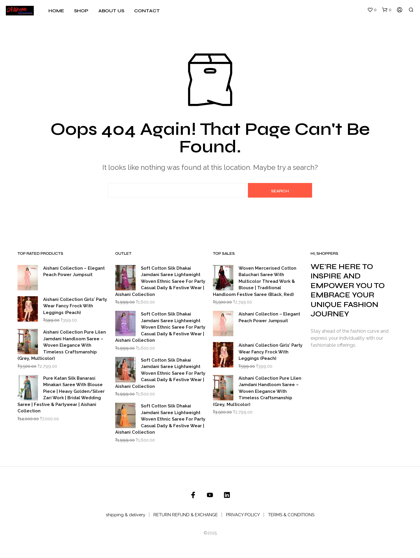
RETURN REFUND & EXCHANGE (185, 514)
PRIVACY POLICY (243, 514)
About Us (111, 10)
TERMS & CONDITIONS (291, 514)
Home (56, 10)
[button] (372, 10)
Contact (147, 10)
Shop (81, 10)
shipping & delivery (125, 514)
